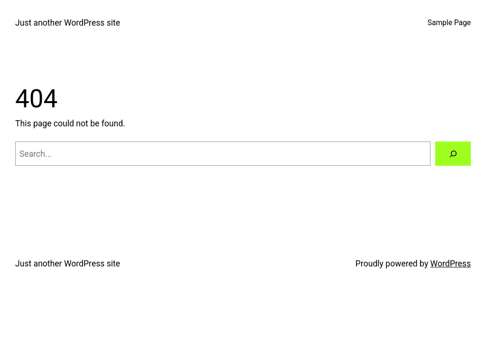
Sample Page (449, 23)
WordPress (450, 263)
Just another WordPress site (67, 23)
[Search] (453, 154)
